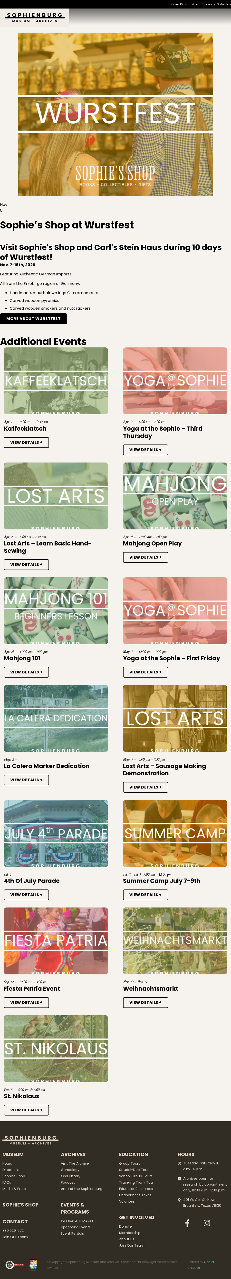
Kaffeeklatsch (25, 429)
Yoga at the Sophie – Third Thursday (162, 432)
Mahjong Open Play (152, 543)
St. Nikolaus (21, 1096)
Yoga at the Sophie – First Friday (171, 658)
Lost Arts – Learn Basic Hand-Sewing (48, 547)
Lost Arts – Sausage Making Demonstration (164, 769)
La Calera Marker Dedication (47, 766)
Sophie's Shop (20, 1204)
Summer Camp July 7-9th (161, 881)
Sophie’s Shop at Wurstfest (67, 225)
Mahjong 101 (22, 658)
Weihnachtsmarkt (150, 989)
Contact (15, 1221)
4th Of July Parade (32, 881)
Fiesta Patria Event (32, 989)
